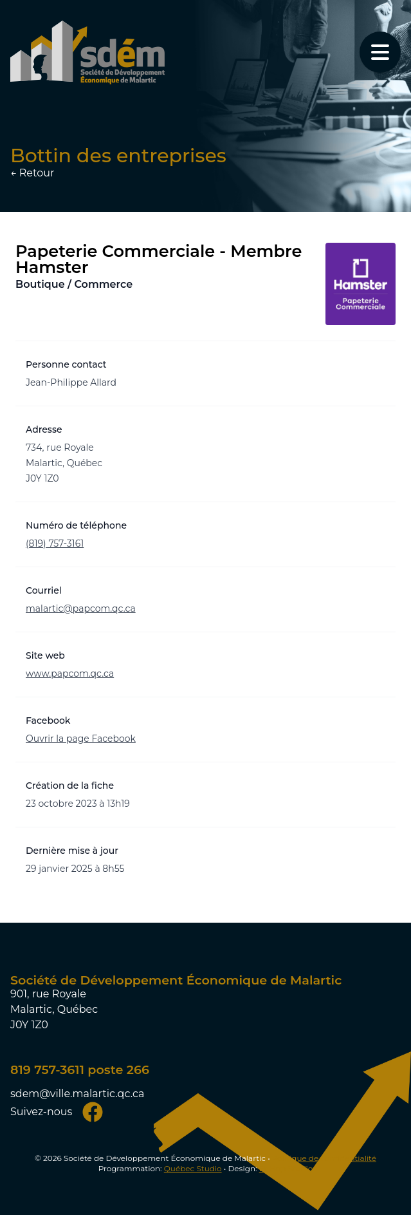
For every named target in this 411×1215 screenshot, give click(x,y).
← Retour (32, 173)
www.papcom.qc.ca (70, 673)
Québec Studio (193, 1168)
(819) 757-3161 (55, 543)
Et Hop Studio (286, 1168)
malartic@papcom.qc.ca (81, 608)
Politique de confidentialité (324, 1158)
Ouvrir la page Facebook (81, 738)
